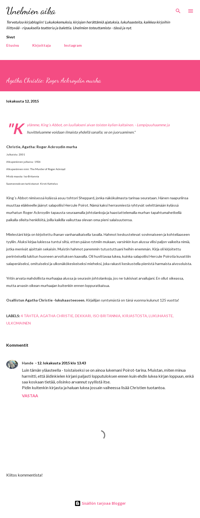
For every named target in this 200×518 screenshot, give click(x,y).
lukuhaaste (161, 316)
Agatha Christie (56, 316)
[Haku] (178, 9)
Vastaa (30, 395)
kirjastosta (134, 316)
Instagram (73, 45)
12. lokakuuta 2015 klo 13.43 (61, 363)
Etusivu (12, 45)
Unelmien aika (30, 10)
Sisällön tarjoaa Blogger (100, 503)
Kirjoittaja (41, 45)
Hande (27, 363)
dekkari (83, 316)
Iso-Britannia (107, 316)
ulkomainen (18, 323)
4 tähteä (30, 316)
